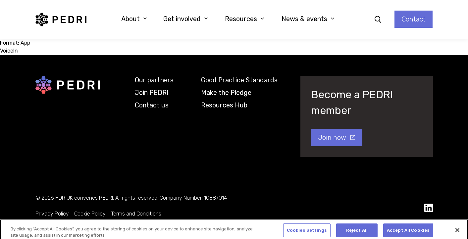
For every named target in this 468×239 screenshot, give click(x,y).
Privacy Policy (52, 214)
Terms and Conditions (136, 214)
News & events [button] (308, 19)
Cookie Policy (90, 214)
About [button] (134, 19)
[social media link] (428, 208)
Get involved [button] (185, 19)
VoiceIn (9, 51)
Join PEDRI (152, 93)
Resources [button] (244, 19)
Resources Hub (224, 105)
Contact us (152, 105)
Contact (413, 19)
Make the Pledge (226, 93)
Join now (332, 137)
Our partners (154, 80)
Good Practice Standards (239, 80)
